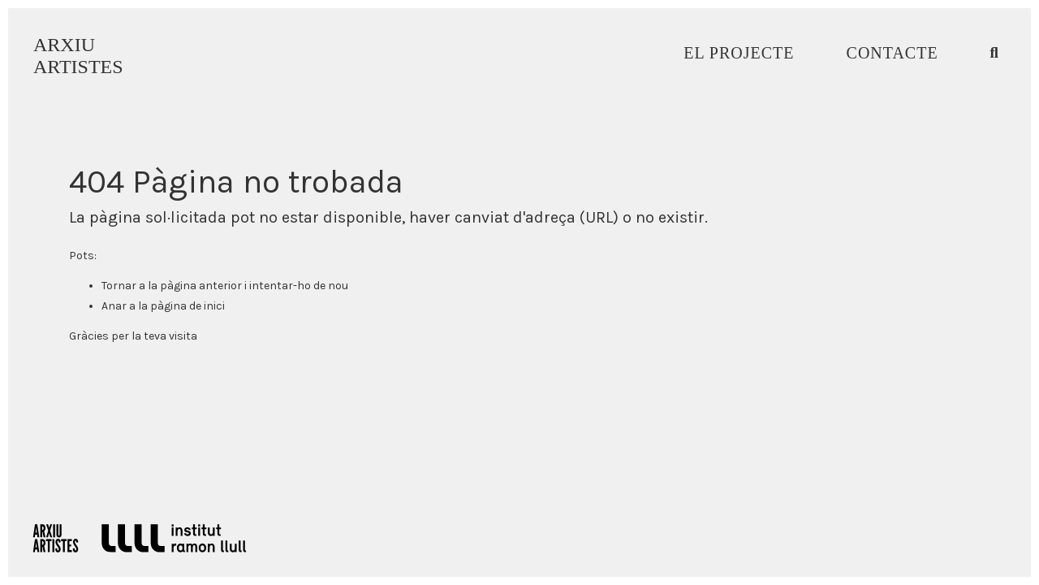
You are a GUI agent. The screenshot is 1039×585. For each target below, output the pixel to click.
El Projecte (738, 53)
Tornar (118, 285)
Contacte (892, 53)
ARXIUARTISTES (78, 55)
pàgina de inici (187, 306)
